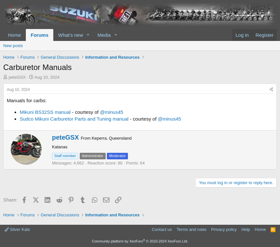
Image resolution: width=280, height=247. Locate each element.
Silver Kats (17, 229)
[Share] (271, 90)
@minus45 (111, 112)
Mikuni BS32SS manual (45, 112)
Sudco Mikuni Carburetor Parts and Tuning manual (74, 119)
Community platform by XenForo (140, 241)
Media (104, 35)
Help (246, 229)
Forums (39, 35)
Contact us (162, 229)
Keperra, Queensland (112, 138)
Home (14, 35)
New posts (13, 45)
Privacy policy (224, 229)
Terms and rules (191, 229)
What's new (70, 35)
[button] (88, 35)
